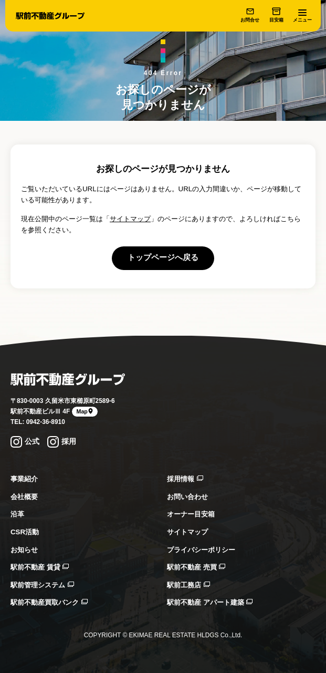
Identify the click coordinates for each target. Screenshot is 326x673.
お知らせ (24, 550)
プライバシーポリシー (201, 550)
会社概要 (24, 497)
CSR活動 (24, 532)
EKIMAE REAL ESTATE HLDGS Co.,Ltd (184, 635)
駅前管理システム (42, 585)
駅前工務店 (188, 585)
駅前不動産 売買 (196, 567)
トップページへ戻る (163, 257)
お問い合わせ (187, 497)
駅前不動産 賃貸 (39, 567)
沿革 (17, 514)
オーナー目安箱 (191, 514)
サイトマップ (130, 219)
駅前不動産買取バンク (49, 602)
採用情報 (185, 479)
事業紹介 (24, 479)
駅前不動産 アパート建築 (210, 602)
